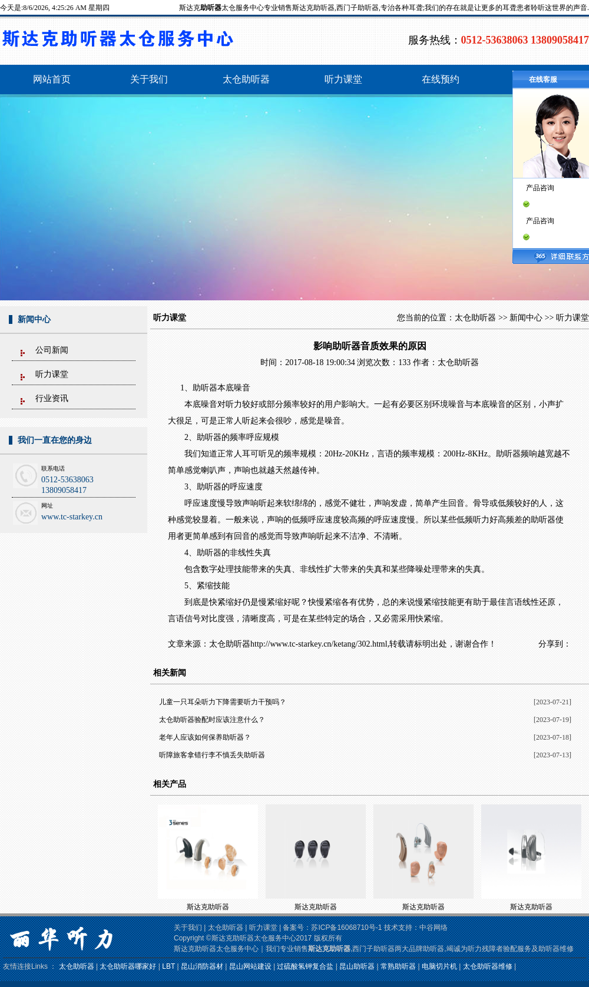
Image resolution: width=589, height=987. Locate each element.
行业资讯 (51, 398)
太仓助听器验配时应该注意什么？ (212, 720)
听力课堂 (51, 374)
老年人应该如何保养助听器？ (205, 737)
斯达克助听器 (208, 907)
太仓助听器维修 (487, 966)
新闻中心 (525, 317)
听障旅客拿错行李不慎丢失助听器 (212, 755)
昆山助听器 (357, 966)
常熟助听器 (398, 966)
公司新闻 (51, 350)
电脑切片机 (439, 966)
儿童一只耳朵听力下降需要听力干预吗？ (222, 702)
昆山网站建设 (250, 966)
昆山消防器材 (202, 966)
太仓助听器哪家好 (128, 966)
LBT (168, 966)
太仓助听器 (475, 317)
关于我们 (188, 927)
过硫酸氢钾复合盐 (305, 966)
